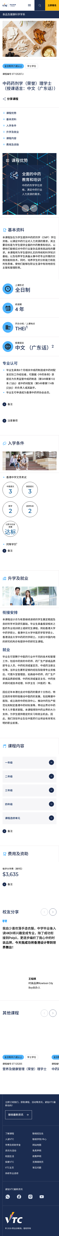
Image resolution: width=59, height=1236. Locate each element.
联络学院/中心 (39, 1139)
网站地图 (36, 1145)
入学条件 (9, 125)
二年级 (9, 776)
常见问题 (36, 1167)
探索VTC (9, 1162)
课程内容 (9, 138)
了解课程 (9, 1133)
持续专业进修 (11, 1173)
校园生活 (9, 1156)
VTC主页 (9, 1167)
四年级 (9, 804)
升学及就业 (11, 132)
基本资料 (9, 119)
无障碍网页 (37, 1162)
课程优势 (9, 113)
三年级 (9, 790)
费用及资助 (11, 144)
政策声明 (36, 1156)
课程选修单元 (12, 818)
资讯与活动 (10, 1150)
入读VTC (9, 1139)
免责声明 (36, 1150)
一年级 (9, 762)
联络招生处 (37, 1133)
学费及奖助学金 (13, 1145)
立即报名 (52, 5)
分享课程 (10, 99)
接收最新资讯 (18, 1114)
